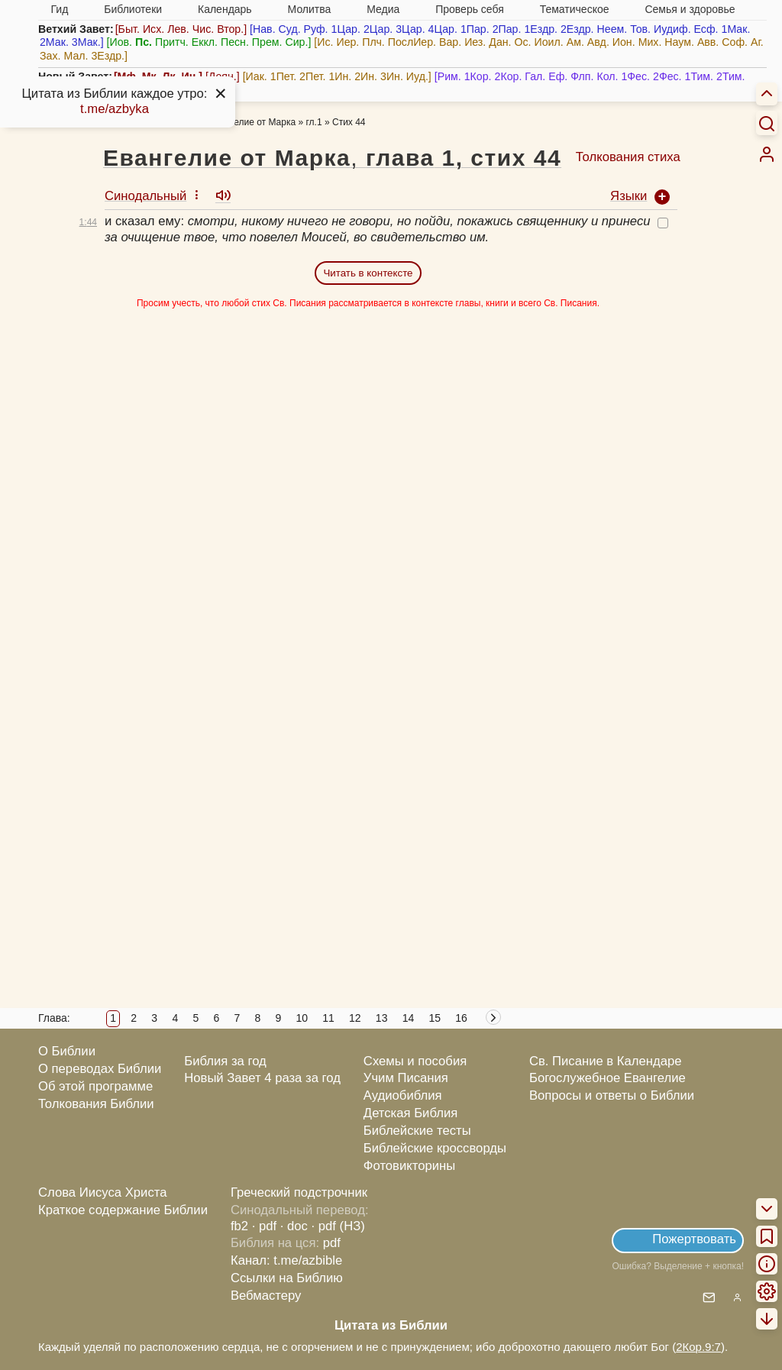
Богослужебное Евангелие (607, 1078)
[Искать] (766, 123)
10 (302, 1018)
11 (328, 1018)
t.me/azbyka (114, 109)
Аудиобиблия (403, 1095)
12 (355, 1018)
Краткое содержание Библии (123, 1210)
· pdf (264, 1226)
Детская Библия (410, 1113)
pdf (332, 1243)
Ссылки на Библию (287, 1278)
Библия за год (225, 1061)
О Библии (66, 1051)
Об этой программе (95, 1086)
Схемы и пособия (415, 1061)
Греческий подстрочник (299, 1192)
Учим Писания (406, 1078)
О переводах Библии (99, 1068)
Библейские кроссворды (435, 1148)
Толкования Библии (96, 1104)
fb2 (239, 1226)
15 (434, 1018)
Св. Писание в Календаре (605, 1061)
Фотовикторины (409, 1165)
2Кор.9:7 (698, 1346)
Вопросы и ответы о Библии (611, 1095)
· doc (294, 1226)
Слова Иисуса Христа (102, 1192)
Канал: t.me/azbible (286, 1260)
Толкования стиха (628, 157)
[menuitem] (766, 154)
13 (382, 1018)
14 (408, 1018)
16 (461, 1018)
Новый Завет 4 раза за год (262, 1078)
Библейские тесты (417, 1130)
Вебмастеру (266, 1295)
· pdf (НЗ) (338, 1226)
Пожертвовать (694, 1239)
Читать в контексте (367, 273)
